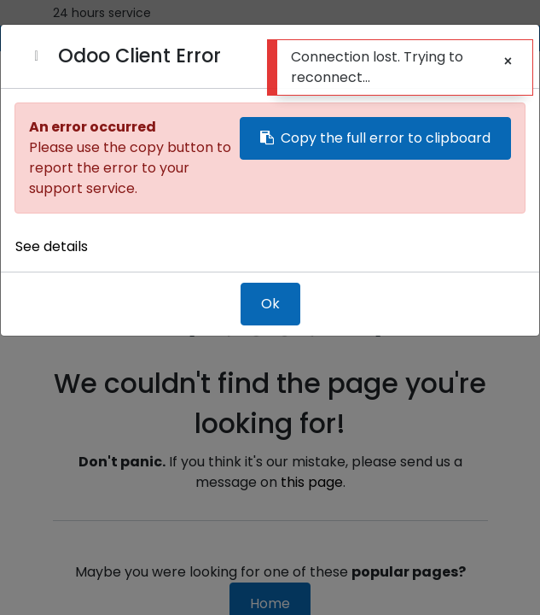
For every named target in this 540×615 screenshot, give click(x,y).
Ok (270, 303)
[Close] (36, 56)
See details (51, 246)
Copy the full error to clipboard (375, 138)
